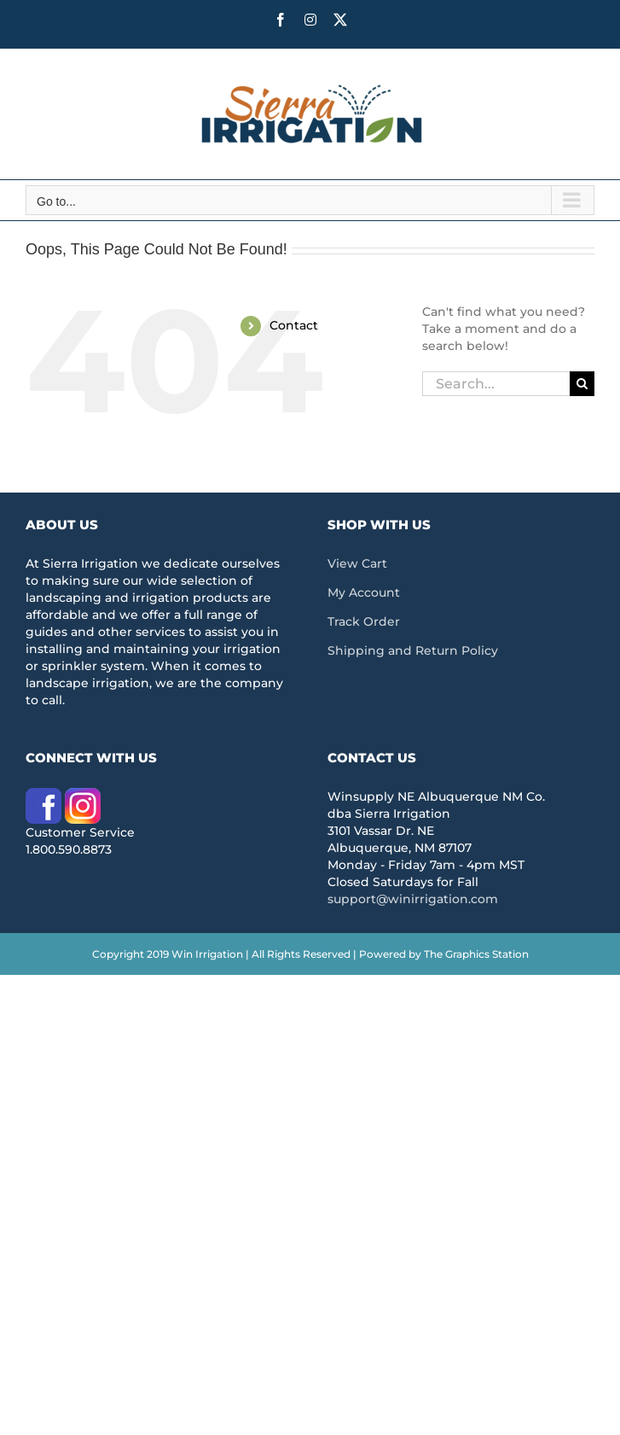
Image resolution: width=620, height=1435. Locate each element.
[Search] (582, 383)
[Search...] (496, 383)
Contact (293, 325)
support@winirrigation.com (412, 899)
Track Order (363, 621)
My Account (363, 592)
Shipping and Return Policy (412, 650)
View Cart (357, 563)
